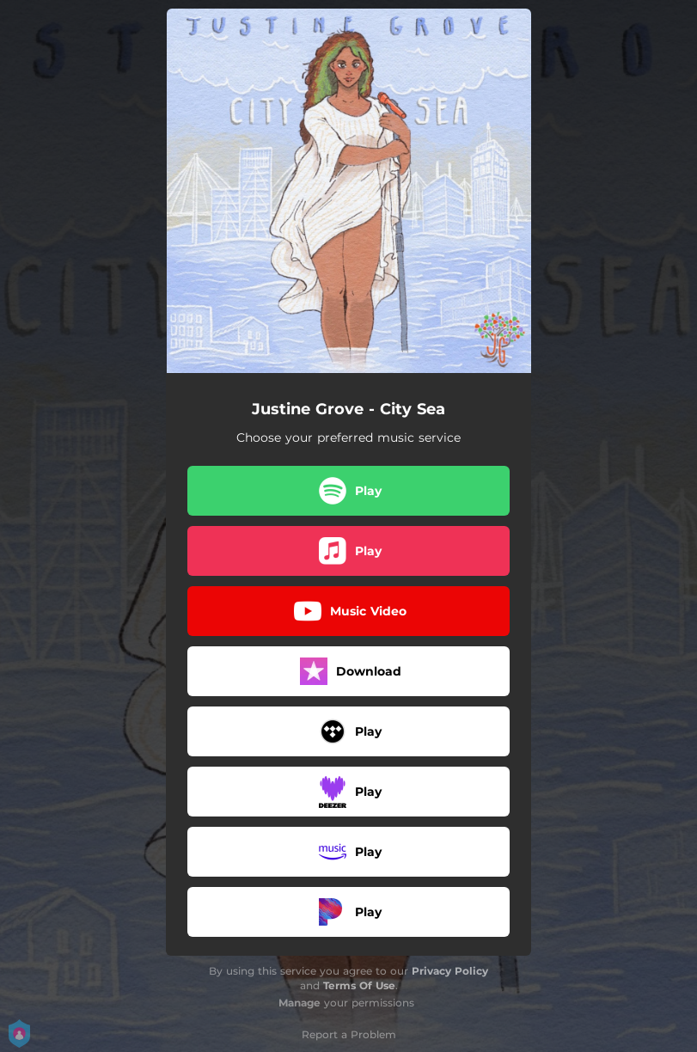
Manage (299, 1002)
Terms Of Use (359, 985)
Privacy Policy (450, 970)
